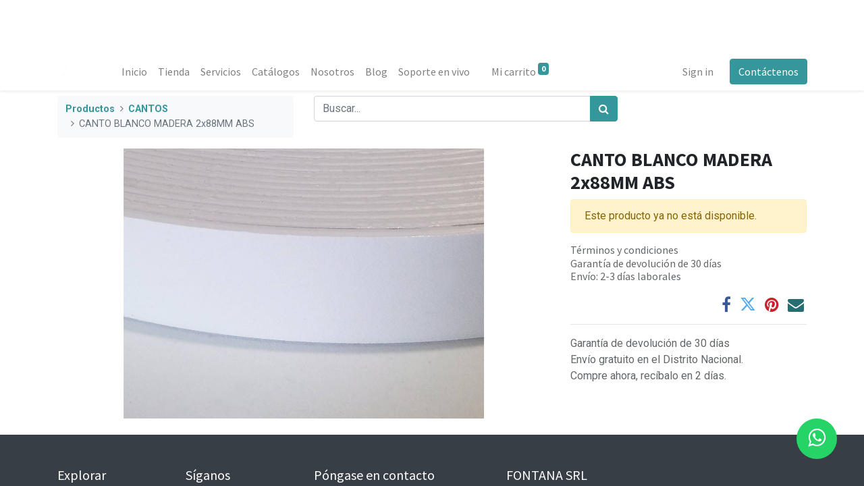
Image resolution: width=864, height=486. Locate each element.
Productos (90, 109)
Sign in (697, 71)
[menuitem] (135, 71)
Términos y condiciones (624, 249)
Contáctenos (768, 71)
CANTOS (148, 109)
